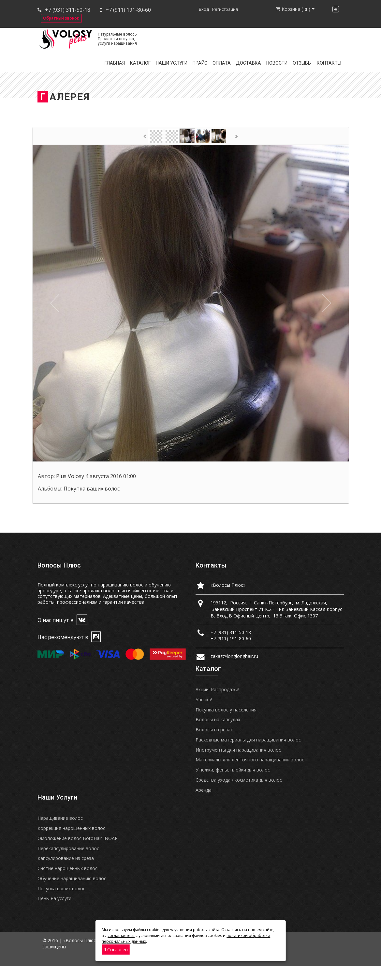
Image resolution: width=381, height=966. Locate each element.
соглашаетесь (121, 935)
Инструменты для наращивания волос (238, 750)
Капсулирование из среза (65, 858)
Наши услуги (171, 63)
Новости (276, 63)
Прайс (200, 63)
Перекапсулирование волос (68, 848)
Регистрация (225, 9)
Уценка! (204, 699)
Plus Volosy (70, 476)
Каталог (140, 63)
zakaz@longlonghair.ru (234, 656)
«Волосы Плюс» (228, 585)
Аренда (204, 790)
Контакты (329, 63)
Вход (204, 9)
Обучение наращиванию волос (71, 878)
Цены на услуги (54, 898)
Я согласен (115, 949)
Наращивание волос (60, 818)
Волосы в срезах (214, 729)
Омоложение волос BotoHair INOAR (77, 838)
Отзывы (302, 63)
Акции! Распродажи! (217, 689)
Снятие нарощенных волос (67, 868)
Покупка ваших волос (92, 488)
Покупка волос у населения (226, 710)
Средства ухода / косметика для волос (239, 780)
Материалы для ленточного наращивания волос (250, 759)
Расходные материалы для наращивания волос (248, 740)
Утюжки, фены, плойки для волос (233, 770)
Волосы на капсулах (218, 719)
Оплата (221, 63)
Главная (115, 63)
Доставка (248, 63)
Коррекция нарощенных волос (71, 828)
